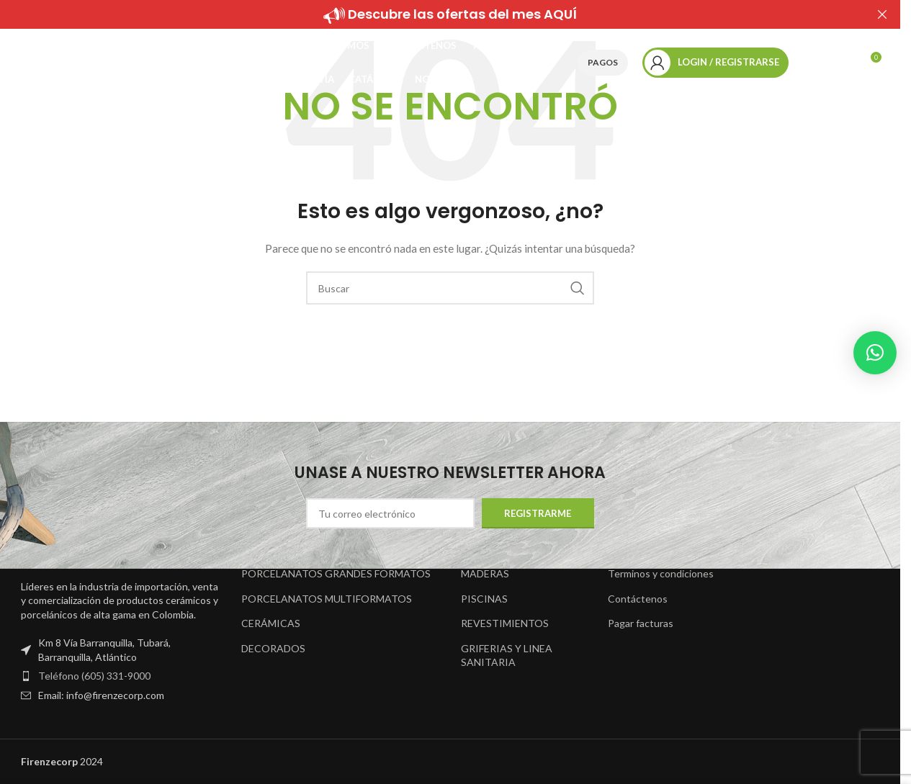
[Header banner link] (450, 14)
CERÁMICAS (270, 623)
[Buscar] (810, 67)
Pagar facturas (640, 623)
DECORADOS (273, 648)
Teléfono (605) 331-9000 (94, 676)
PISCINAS (484, 598)
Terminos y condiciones (661, 573)
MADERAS (485, 573)
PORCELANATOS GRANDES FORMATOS (336, 573)
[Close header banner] (882, 14)
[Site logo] (100, 65)
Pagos (603, 65)
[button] (875, 352)
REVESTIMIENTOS (505, 623)
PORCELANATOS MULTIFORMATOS (326, 598)
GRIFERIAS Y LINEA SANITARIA (506, 655)
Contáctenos (638, 598)
